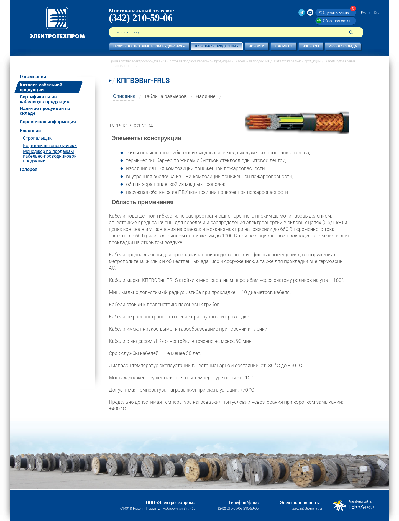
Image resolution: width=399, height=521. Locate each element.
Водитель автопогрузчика (50, 145)
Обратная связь (337, 21)
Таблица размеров (165, 96)
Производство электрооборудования (149, 46)
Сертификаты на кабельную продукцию (45, 99)
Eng (376, 12)
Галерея (28, 169)
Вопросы (311, 46)
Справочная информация (48, 121)
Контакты (284, 46)
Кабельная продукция (216, 46)
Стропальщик (37, 138)
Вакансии (30, 130)
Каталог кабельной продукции (41, 87)
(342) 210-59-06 (141, 17)
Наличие (206, 96)
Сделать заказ (338, 12)
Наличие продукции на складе (45, 111)
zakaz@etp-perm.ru (307, 508)
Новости (256, 46)
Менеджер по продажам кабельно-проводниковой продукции (50, 156)
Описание (124, 96)
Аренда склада (343, 46)
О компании (33, 76)
